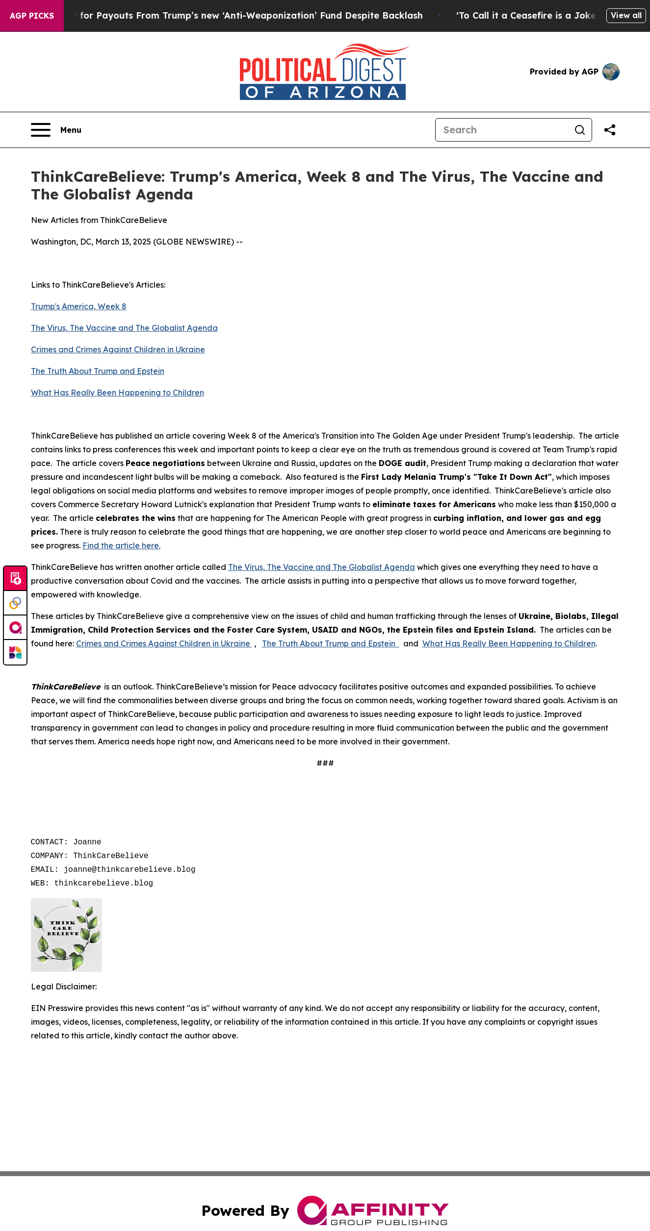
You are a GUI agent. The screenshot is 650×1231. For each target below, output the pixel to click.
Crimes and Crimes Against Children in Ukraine (118, 349)
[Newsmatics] (15, 652)
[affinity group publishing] (15, 628)
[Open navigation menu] (56, 130)
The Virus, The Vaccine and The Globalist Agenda (124, 328)
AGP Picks (32, 16)
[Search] (502, 130)
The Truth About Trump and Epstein (97, 371)
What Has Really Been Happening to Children (117, 392)
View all (626, 15)
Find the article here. (121, 545)
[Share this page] (610, 130)
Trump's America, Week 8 (79, 306)
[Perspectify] (15, 603)
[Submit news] (15, 578)
